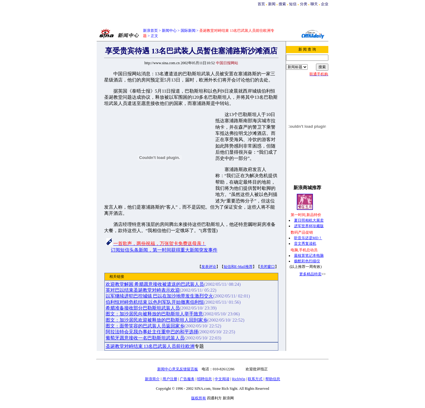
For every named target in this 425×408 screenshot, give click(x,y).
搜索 (283, 4)
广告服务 (187, 379)
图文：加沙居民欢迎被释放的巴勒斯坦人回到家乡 (157, 320)
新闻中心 (169, 30)
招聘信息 (204, 379)
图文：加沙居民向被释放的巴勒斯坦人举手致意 (154, 313)
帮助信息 (272, 379)
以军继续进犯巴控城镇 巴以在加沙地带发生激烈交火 (159, 296)
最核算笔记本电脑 (309, 255)
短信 (293, 4)
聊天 (314, 4)
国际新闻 (188, 30)
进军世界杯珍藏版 (309, 226)
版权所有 (198, 398)
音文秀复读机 (305, 243)
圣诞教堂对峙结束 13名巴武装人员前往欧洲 (150, 346)
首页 (261, 4)
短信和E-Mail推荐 (238, 266)
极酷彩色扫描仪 (307, 261)
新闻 (272, 4)
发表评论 (208, 266)
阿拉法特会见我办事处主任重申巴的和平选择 (152, 331)
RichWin (238, 379)
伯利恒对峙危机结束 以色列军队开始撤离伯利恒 (155, 302)
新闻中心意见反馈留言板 (177, 369)
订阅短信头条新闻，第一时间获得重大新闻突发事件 (164, 250)
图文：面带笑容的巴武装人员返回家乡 (145, 325)
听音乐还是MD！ (308, 238)
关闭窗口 (267, 266)
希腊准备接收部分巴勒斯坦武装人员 (143, 308)
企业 (324, 4)
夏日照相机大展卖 (309, 220)
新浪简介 (152, 379)
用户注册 (169, 379)
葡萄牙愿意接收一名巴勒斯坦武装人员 (145, 337)
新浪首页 (150, 30)
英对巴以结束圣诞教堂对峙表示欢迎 (143, 290)
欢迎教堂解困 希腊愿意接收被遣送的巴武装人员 (155, 284)
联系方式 (255, 379)
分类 (303, 4)
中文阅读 (222, 379)
